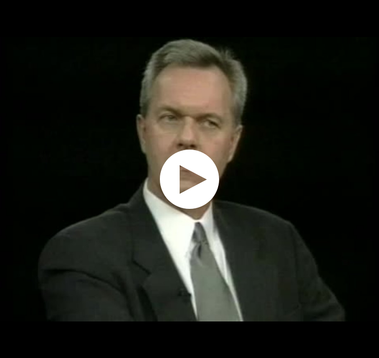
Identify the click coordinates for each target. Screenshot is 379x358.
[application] (189, 179)
